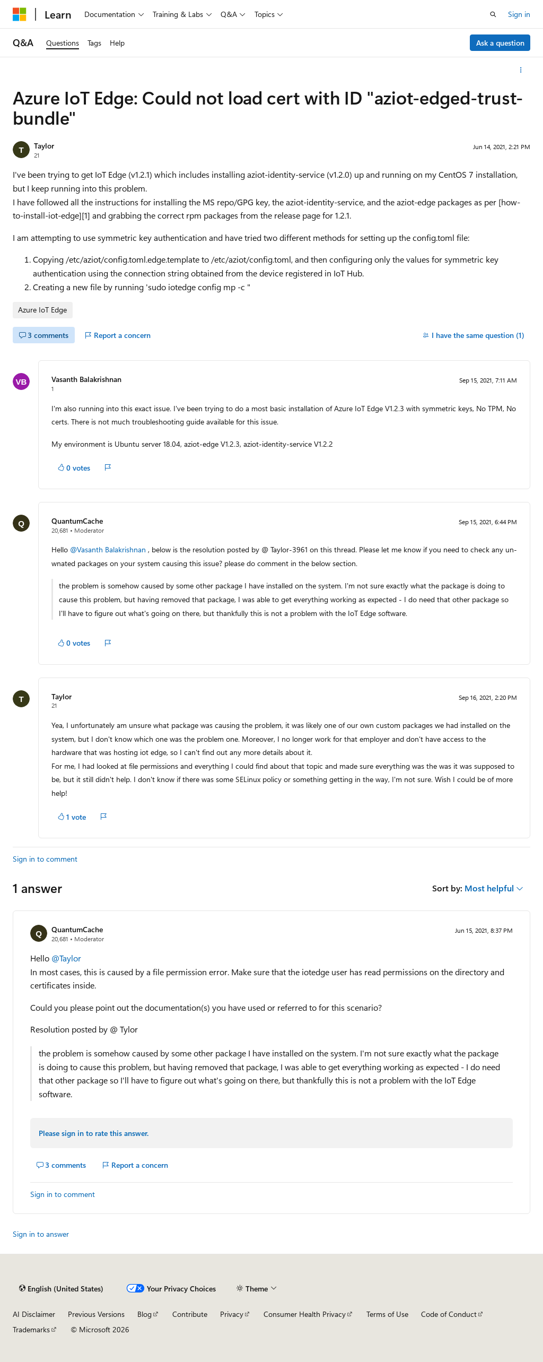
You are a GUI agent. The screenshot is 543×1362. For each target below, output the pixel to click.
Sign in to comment (45, 859)
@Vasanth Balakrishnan (109, 549)
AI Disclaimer (34, 1314)
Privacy (231, 1314)
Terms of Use (387, 1314)
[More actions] (521, 70)
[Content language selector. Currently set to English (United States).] (61, 1288)
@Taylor (66, 958)
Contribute (189, 1314)
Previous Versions (96, 1314)
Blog (144, 1314)
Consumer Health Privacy (305, 1314)
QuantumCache (77, 521)
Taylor (44, 146)
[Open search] (493, 14)
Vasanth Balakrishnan (86, 379)
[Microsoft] (20, 14)
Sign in (519, 14)
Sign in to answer (41, 1234)
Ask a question (500, 43)
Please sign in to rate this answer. (93, 1133)
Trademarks (31, 1329)
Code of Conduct (449, 1314)
